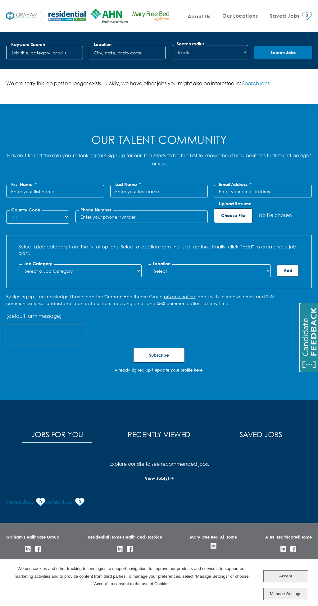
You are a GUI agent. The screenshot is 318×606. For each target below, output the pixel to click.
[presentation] (46, 334)
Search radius (190, 43)
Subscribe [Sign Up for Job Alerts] (159, 355)
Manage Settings (285, 593)
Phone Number (95, 209)
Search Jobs (283, 52)
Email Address (235, 184)
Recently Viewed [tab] (159, 434)
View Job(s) (157, 478)
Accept (285, 576)
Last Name (128, 184)
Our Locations (240, 16)
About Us (199, 16)
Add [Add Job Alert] (288, 270)
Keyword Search (28, 44)
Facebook (38, 549)
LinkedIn (28, 549)
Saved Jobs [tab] (260, 434)
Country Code (25, 209)
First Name (24, 184)
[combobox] (127, 52)
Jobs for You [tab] (57, 434)
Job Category (38, 263)
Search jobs (256, 83)
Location (102, 44)
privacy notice (179, 296)
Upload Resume (235, 203)
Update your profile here (178, 370)
